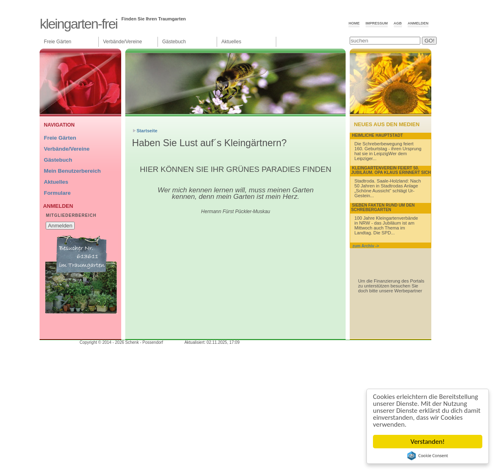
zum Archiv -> (365, 246)
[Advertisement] (234, 279)
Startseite (147, 130)
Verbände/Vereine (122, 42)
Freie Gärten (57, 42)
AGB (398, 23)
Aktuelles (231, 42)
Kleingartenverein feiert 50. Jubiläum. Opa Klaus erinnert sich (391, 170)
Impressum (377, 23)
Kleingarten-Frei (78, 23)
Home (353, 23)
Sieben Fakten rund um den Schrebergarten (383, 207)
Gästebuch (174, 42)
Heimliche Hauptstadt (377, 135)
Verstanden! (427, 441)
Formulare (57, 193)
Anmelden (418, 23)
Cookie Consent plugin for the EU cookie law (427, 455)
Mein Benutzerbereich (72, 171)
